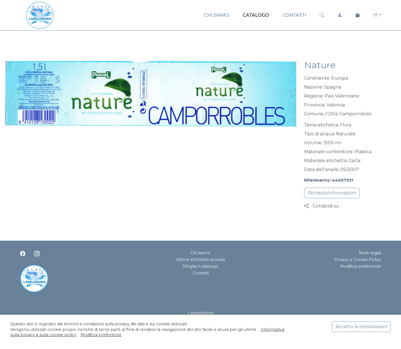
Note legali (370, 252)
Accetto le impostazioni (361, 326)
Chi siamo (201, 252)
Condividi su (321, 206)
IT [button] (375, 15)
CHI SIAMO (216, 15)
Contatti (200, 272)
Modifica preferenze (360, 266)
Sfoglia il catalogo (200, 266)
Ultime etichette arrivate (200, 259)
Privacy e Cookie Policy (357, 259)
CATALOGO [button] (256, 15)
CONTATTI (294, 15)
